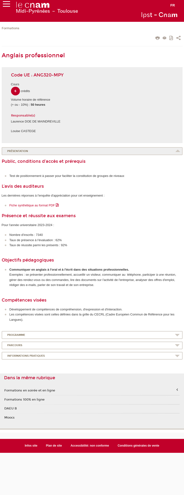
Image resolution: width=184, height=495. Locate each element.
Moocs (9, 417)
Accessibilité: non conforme (89, 445)
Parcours (14, 345)
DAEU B (10, 408)
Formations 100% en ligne (24, 400)
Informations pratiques (26, 355)
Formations (10, 28)
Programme (16, 335)
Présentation (17, 151)
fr (172, 5)
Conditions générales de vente (138, 445)
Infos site (31, 445)
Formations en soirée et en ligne (29, 390)
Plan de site (54, 445)
